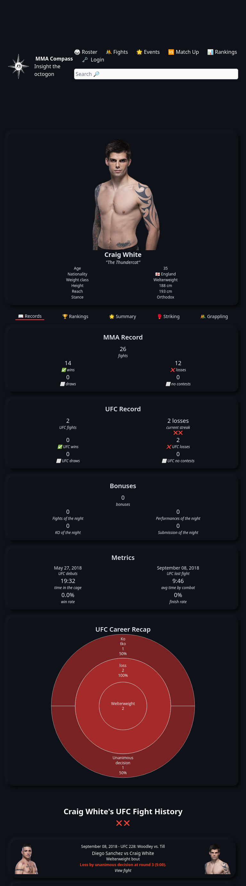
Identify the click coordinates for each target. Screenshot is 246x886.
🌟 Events (148, 51)
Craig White (142, 853)
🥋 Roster (85, 51)
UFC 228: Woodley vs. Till (142, 846)
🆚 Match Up (183, 51)
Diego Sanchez (107, 853)
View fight (123, 870)
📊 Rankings (222, 51)
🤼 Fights (117, 51)
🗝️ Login (93, 59)
